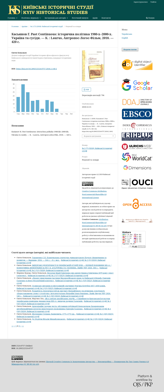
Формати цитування (92, 136)
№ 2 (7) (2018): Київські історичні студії (46, 26)
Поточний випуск (80, 18)
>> (23, 326)
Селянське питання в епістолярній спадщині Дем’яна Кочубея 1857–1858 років (68, 286)
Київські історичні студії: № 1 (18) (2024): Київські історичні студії (53, 296)
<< (13, 326)
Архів (95, 18)
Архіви (24, 26)
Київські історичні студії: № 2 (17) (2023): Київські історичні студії (58, 275)
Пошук (150, 18)
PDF (87, 89)
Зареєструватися (140, 2)
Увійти (153, 2)
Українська (127, 34)
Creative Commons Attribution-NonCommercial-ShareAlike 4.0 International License (94, 194)
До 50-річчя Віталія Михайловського (49, 319)
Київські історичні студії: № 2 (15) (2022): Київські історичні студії (47, 288)
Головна (12, 18)
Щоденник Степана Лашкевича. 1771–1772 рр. (53, 314)
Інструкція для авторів (55, 18)
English (125, 38)
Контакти (106, 18)
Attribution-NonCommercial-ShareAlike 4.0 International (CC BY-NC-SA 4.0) (95, 222)
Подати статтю (130, 49)
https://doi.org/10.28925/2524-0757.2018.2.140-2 (36, 69)
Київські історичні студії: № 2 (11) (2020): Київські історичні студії (62, 269)
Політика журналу (30, 18)
